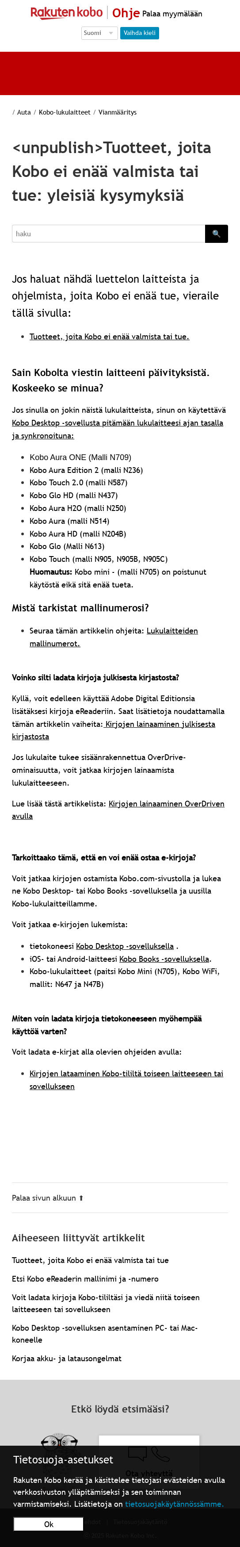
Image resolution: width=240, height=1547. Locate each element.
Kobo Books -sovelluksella (164, 959)
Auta (24, 111)
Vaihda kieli (140, 33)
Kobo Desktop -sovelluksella (125, 946)
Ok (48, 1524)
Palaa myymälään (171, 13)
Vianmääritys (118, 111)
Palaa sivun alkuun (48, 1198)
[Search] (108, 233)
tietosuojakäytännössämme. (175, 1504)
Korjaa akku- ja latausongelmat (67, 1358)
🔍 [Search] (216, 233)
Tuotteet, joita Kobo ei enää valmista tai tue (90, 1260)
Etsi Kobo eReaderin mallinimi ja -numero (85, 1279)
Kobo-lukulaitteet (65, 111)
